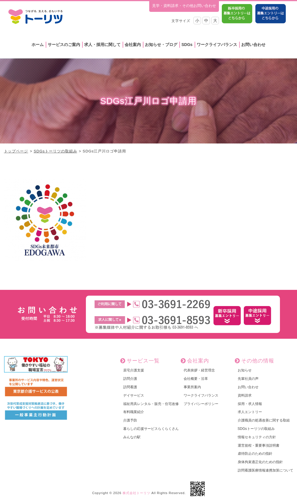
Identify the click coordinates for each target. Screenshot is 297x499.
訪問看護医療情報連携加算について (265, 470)
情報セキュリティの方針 (257, 437)
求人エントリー (250, 412)
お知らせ (245, 370)
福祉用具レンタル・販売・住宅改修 (151, 404)
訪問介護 (130, 379)
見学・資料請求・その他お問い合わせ (184, 5)
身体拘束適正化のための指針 (260, 462)
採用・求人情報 (250, 404)
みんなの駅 (132, 437)
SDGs (186, 44)
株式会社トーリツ (136, 493)
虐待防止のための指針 (255, 454)
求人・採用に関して (102, 44)
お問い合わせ (253, 44)
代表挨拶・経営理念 (199, 370)
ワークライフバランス (217, 44)
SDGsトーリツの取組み (55, 151)
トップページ (16, 151)
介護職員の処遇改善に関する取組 (264, 420)
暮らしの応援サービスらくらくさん (151, 429)
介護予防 (130, 420)
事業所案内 (192, 387)
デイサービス (133, 395)
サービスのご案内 (64, 44)
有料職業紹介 (133, 412)
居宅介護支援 (133, 370)
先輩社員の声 (248, 379)
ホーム (38, 44)
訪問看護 (130, 387)
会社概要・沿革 (196, 379)
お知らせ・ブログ (161, 44)
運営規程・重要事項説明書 (258, 445)
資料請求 (245, 395)
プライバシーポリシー (201, 404)
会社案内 (133, 44)
